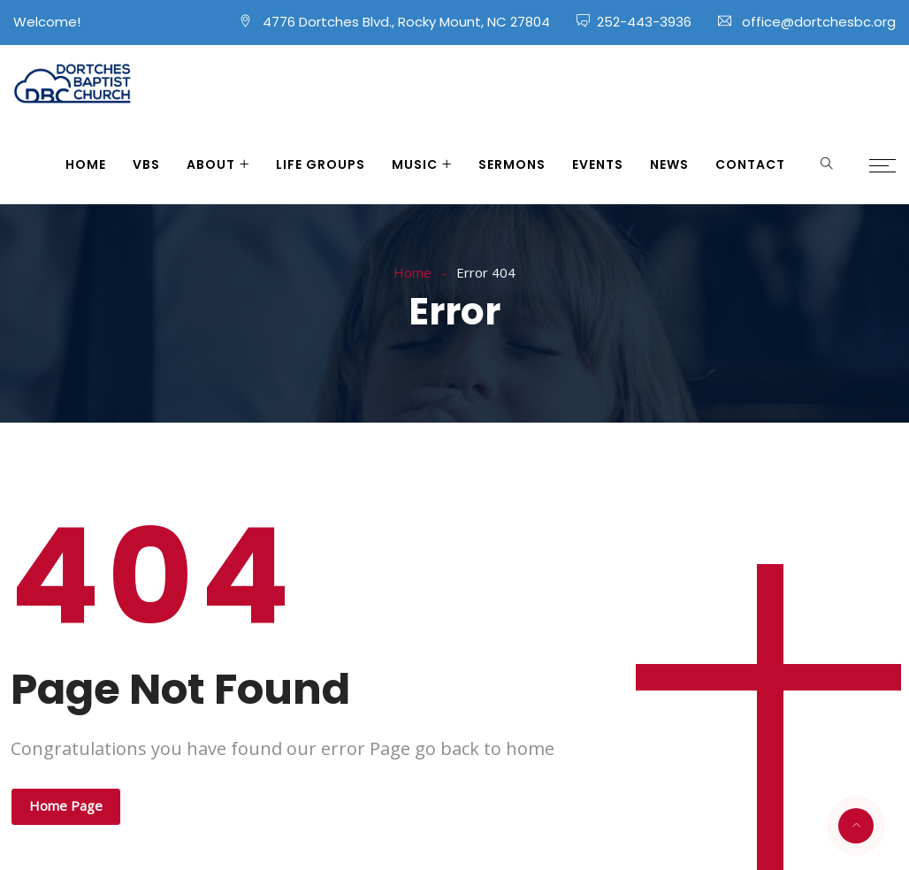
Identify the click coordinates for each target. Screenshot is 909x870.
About (211, 164)
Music (415, 164)
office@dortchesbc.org (819, 21)
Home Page (66, 805)
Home (85, 164)
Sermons (512, 164)
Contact (750, 164)
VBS (146, 164)
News (669, 164)
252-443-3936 (644, 21)
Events (597, 164)
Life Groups (320, 164)
